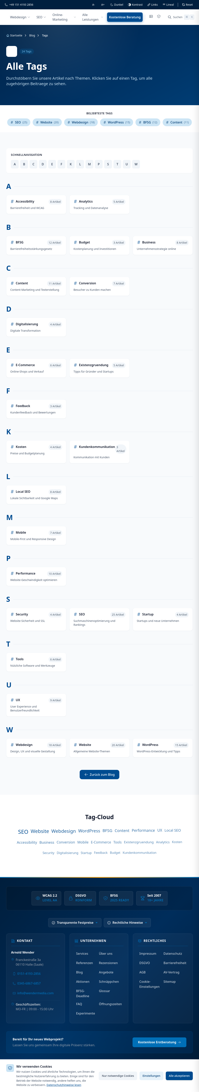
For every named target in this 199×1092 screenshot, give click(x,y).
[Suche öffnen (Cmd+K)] (181, 17)
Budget (115, 853)
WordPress (89, 831)
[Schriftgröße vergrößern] (103, 4)
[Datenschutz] (158, 17)
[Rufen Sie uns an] (19, 4)
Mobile (82, 842)
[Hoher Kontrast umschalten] (135, 4)
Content (122, 830)
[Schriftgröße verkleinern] (93, 4)
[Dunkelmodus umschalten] (117, 4)
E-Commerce (101, 842)
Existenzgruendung (139, 842)
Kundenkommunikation (139, 853)
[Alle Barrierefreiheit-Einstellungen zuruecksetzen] (187, 4)
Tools (117, 842)
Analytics (163, 842)
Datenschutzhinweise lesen (63, 1085)
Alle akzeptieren (179, 1076)
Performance (143, 830)
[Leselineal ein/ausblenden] (168, 4)
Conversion (66, 842)
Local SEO (172, 830)
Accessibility (27, 842)
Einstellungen (151, 1076)
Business (46, 842)
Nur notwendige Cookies (118, 1076)
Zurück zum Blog (99, 774)
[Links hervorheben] (152, 4)
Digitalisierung (67, 853)
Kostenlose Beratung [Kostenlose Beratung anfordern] (125, 17)
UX (159, 830)
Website (40, 831)
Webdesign (63, 831)
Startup (86, 853)
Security (48, 853)
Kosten (177, 842)
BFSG (107, 830)
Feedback (101, 853)
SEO (23, 831)
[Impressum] (151, 17)
